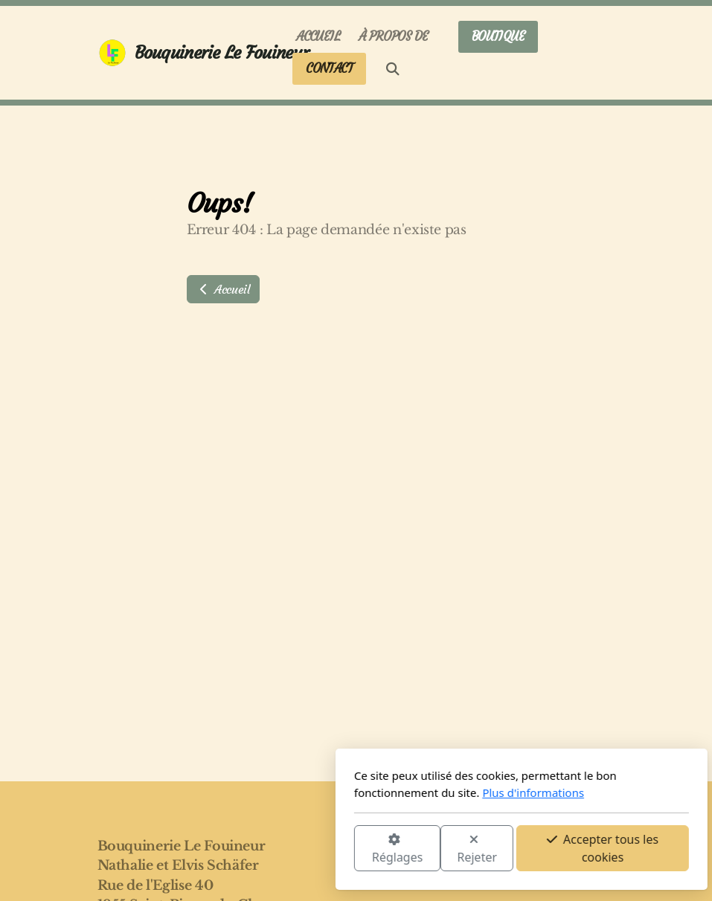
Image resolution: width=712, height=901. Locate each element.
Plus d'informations (368, 792)
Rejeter (312, 849)
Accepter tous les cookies (437, 848)
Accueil (223, 289)
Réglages (231, 849)
